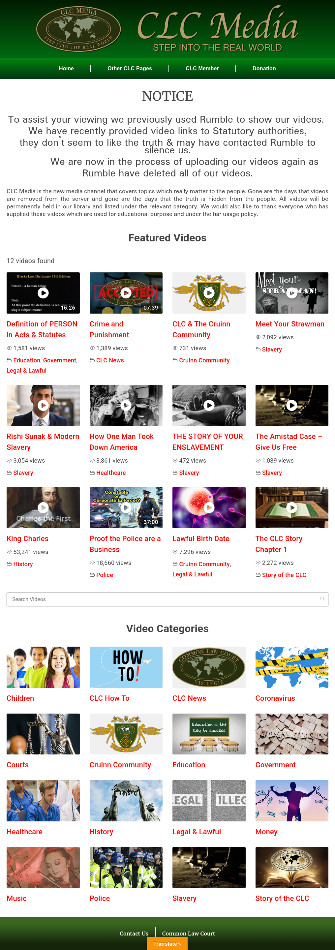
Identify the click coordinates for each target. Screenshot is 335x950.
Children (20, 698)
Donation (264, 68)
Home (66, 68)
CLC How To (110, 698)
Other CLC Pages (129, 68)
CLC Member (202, 68)
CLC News (110, 360)
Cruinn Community (204, 360)
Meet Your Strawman (290, 324)
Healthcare (111, 472)
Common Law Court (188, 933)
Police (104, 574)
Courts (18, 765)
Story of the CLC (284, 574)
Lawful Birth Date (200, 539)
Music (17, 898)
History (23, 564)
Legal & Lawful (26, 370)
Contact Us (134, 933)
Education (27, 360)
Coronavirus (275, 698)
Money (267, 832)
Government (59, 360)
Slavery (272, 349)
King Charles (27, 539)
